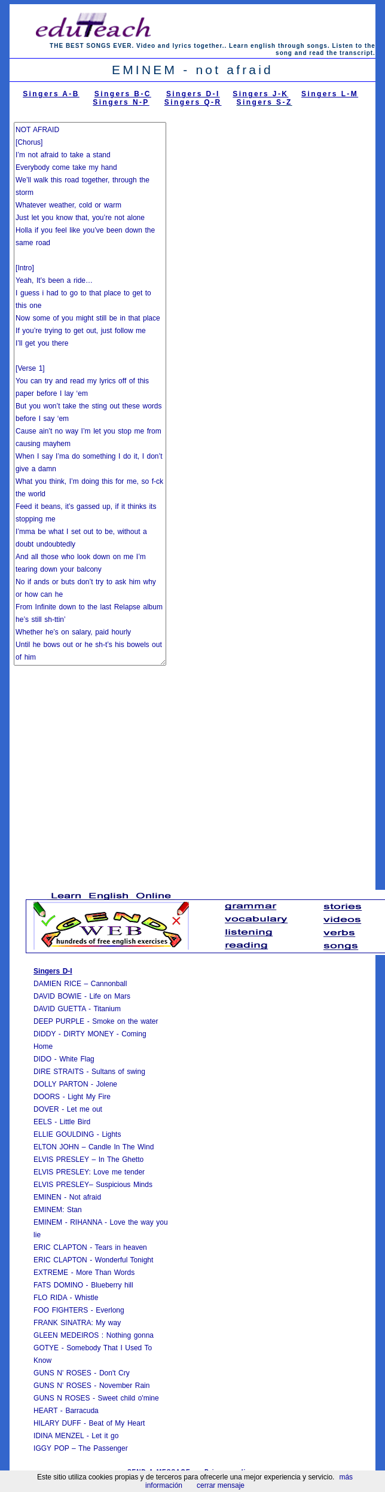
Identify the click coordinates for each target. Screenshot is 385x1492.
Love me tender (119, 1172)
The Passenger (103, 1448)
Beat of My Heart (117, 1423)
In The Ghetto (121, 1159)
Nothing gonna (130, 1335)
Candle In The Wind (121, 1147)
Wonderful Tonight (124, 1260)
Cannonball (109, 984)
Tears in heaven (121, 1247)
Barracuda (81, 1410)
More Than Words (105, 1272)
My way (108, 1323)
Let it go (104, 1436)
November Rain (124, 1385)
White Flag (76, 1059)
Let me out (84, 1109)
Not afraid (85, 1197)
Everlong (110, 1310)
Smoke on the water (125, 1021)
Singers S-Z (264, 102)
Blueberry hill (112, 1285)
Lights (111, 1134)
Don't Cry (114, 1373)
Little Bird (75, 1122)
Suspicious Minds (124, 1184)
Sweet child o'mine (128, 1398)
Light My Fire (89, 1097)
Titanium (107, 1009)
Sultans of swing (118, 1071)
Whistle (86, 1297)
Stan (74, 1210)
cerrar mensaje (221, 1485)
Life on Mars (109, 996)
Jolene (106, 1084)
